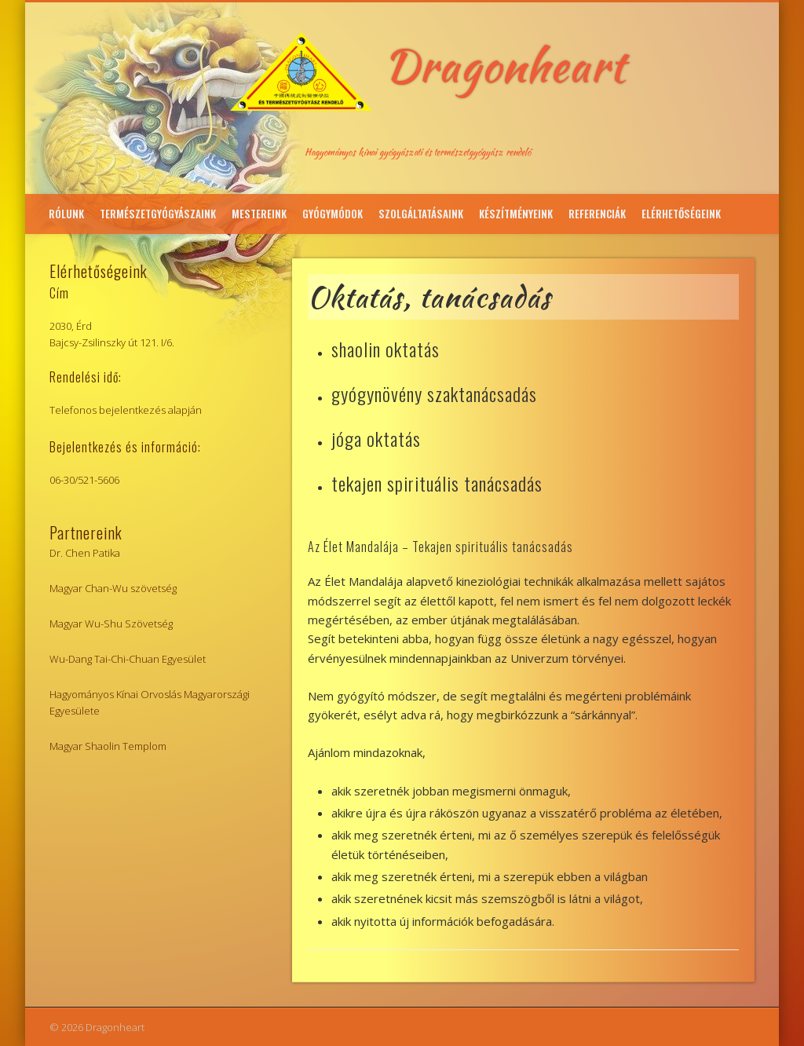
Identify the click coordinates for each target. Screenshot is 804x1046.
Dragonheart (505, 65)
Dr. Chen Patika (84, 553)
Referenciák (597, 213)
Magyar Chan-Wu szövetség (113, 588)
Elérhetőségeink (681, 213)
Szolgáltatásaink (420, 213)
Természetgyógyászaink (158, 213)
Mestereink (259, 213)
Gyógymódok (332, 213)
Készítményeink (516, 213)
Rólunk (66, 213)
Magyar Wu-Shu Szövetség (111, 623)
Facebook (761, 176)
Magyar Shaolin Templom (107, 746)
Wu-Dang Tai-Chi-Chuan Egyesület (127, 659)
